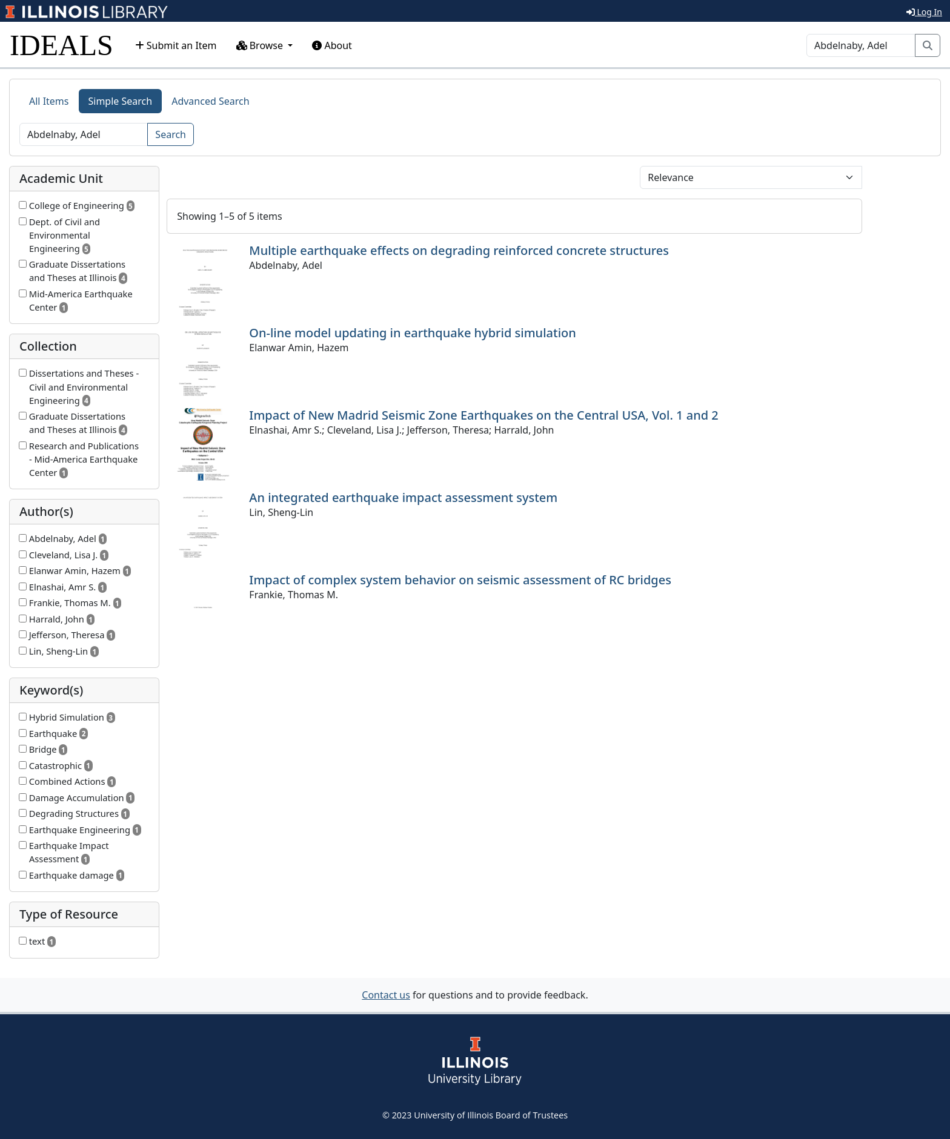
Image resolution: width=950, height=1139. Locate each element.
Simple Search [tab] (120, 101)
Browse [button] (261, 45)
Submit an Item (176, 45)
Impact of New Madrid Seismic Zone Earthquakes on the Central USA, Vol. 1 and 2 (483, 415)
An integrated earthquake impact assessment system (403, 497)
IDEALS (61, 45)
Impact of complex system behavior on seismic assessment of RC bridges (460, 580)
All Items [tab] (49, 101)
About (332, 45)
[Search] (860, 45)
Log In (924, 12)
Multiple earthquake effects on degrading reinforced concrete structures (459, 250)
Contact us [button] (386, 995)
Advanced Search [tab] (210, 101)
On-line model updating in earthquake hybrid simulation (412, 333)
